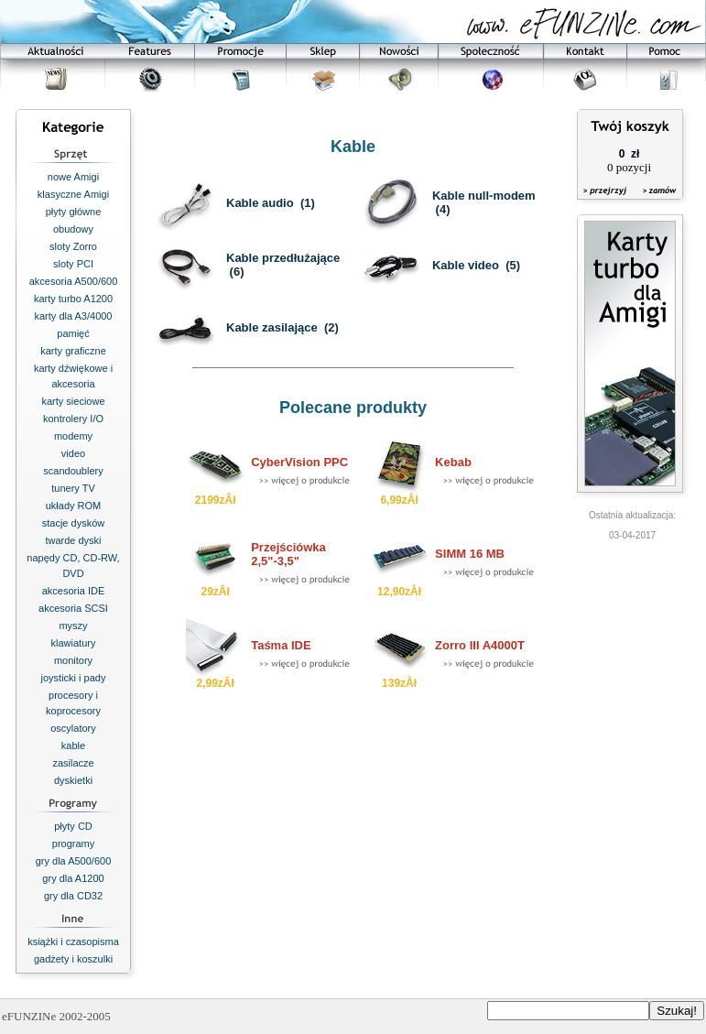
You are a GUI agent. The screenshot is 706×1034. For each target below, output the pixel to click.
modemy (73, 435)
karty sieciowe (72, 401)
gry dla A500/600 (74, 860)
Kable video (465, 265)
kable (73, 745)
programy (73, 843)
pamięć (73, 333)
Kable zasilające (272, 327)
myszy (73, 625)
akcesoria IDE (73, 590)
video (73, 453)
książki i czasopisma (73, 941)
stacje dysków (73, 522)
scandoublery (73, 470)
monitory (73, 660)
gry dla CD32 (73, 895)
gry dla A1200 (72, 878)
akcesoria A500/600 (73, 281)
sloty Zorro (73, 246)
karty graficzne (73, 350)
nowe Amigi (73, 176)
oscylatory (73, 728)
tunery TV (73, 488)
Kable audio (260, 203)
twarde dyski (73, 540)
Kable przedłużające (283, 258)
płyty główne (74, 211)
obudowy (73, 228)
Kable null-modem (484, 195)
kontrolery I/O (73, 418)
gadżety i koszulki (73, 958)
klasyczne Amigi (73, 194)
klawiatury (73, 642)
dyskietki (73, 780)
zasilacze (72, 762)
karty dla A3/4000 (73, 315)
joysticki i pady (73, 677)
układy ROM (74, 505)
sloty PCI (73, 263)
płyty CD (73, 826)
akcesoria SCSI (73, 608)
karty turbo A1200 (73, 298)
